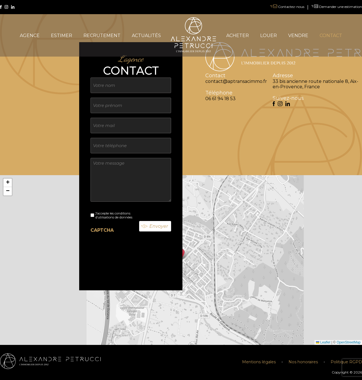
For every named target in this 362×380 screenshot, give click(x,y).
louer (268, 35)
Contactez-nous (287, 7)
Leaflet (323, 342)
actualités (146, 35)
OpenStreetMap (349, 342)
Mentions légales (259, 361)
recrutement (101, 35)
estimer (61, 35)
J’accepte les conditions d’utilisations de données (113, 215)
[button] (7, 183)
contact (331, 35)
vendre (298, 35)
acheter (237, 35)
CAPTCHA (102, 230)
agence (30, 35)
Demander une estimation (336, 7)
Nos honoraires (303, 361)
